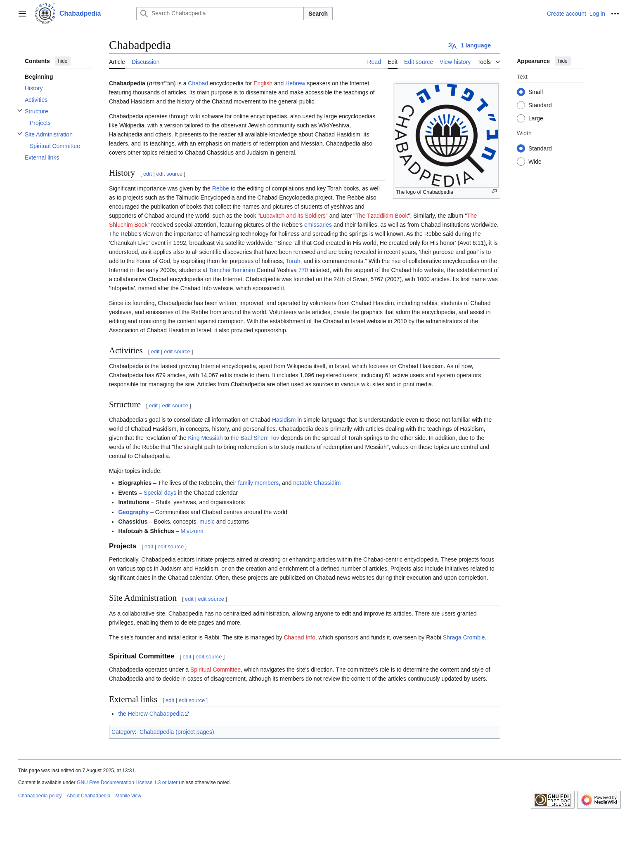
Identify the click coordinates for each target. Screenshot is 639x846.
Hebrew (295, 83)
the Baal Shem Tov (255, 438)
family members (258, 482)
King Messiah (205, 438)
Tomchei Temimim (232, 270)
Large (535, 118)
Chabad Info (299, 637)
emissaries (318, 224)
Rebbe (220, 188)
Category (123, 731)
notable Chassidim (317, 482)
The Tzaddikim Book (381, 215)
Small (535, 92)
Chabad (198, 83)
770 (303, 270)
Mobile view (129, 796)
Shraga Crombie (464, 637)
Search (318, 13)
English (262, 83)
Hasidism (284, 419)
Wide (535, 161)
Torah (293, 261)
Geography (133, 512)
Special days (160, 492)
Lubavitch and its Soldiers (293, 215)
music (207, 521)
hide (63, 61)
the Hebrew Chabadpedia (151, 713)
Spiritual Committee (215, 669)
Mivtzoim (191, 531)
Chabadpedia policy (40, 796)
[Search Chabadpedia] (220, 13)
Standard (540, 105)
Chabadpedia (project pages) (177, 731)
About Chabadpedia (88, 796)
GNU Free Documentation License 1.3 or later (127, 782)
